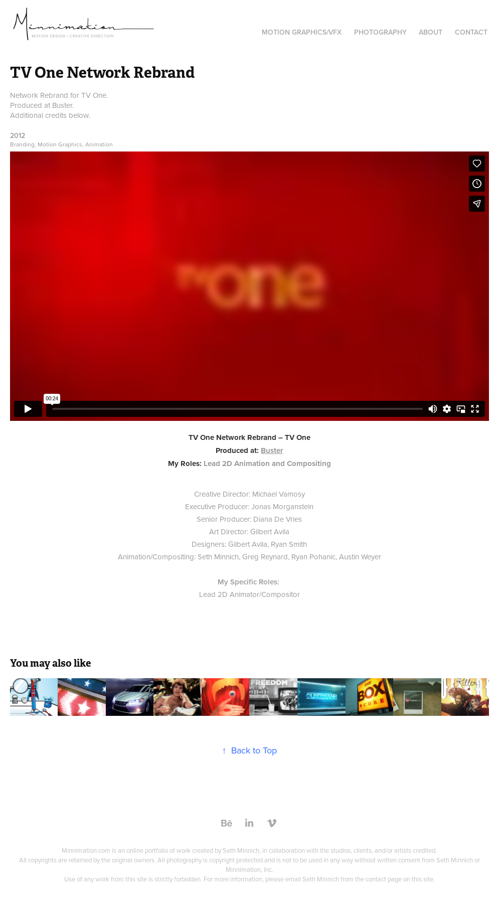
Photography (380, 32)
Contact (471, 32)
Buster (272, 450)
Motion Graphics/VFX (302, 32)
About (430, 32)
